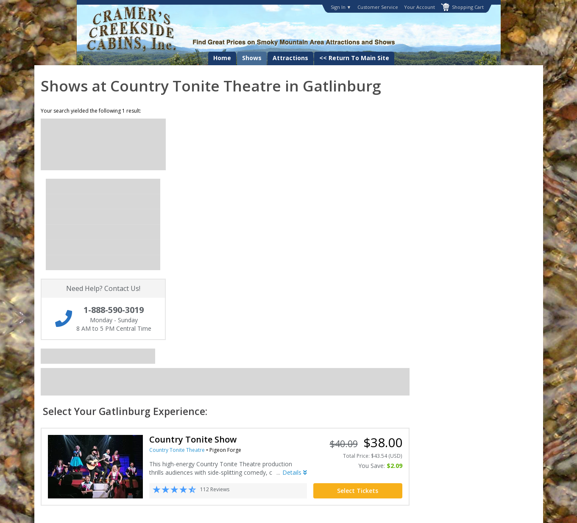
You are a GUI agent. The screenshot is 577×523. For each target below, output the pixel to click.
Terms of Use (268, 393)
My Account (92, 393)
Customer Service (377, 7)
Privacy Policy (268, 384)
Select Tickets (484, 260)
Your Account (419, 7)
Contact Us (91, 384)
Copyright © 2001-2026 (207, 511)
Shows (252, 58)
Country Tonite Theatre (304, 219)
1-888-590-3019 (459, 384)
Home (222, 58)
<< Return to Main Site (354, 58)
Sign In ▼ (341, 7)
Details (422, 242)
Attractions (290, 58)
